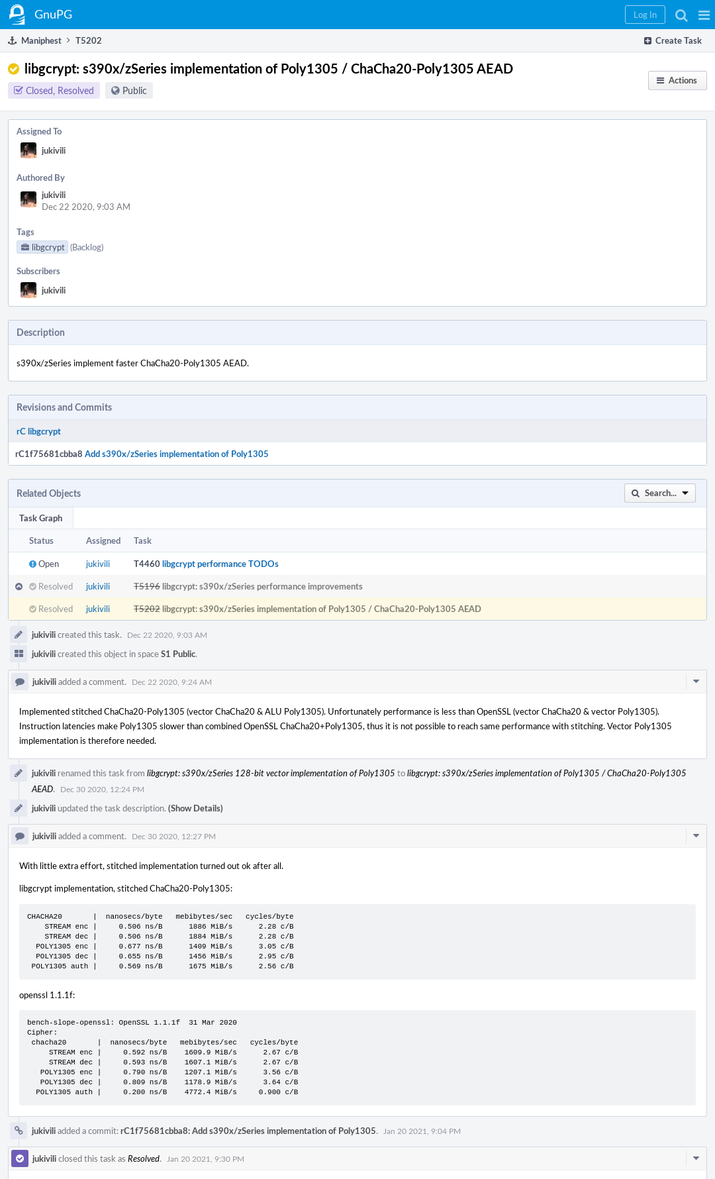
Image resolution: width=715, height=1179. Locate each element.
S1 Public (178, 654)
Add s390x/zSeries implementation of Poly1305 (177, 454)
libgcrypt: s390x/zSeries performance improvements (262, 586)
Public (134, 90)
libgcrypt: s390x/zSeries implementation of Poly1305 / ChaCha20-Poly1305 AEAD (321, 609)
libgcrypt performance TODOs (220, 564)
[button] (704, 14)
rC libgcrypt (39, 431)
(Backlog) (86, 247)
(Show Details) (195, 808)
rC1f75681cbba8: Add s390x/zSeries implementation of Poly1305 (248, 1131)
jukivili (54, 150)
